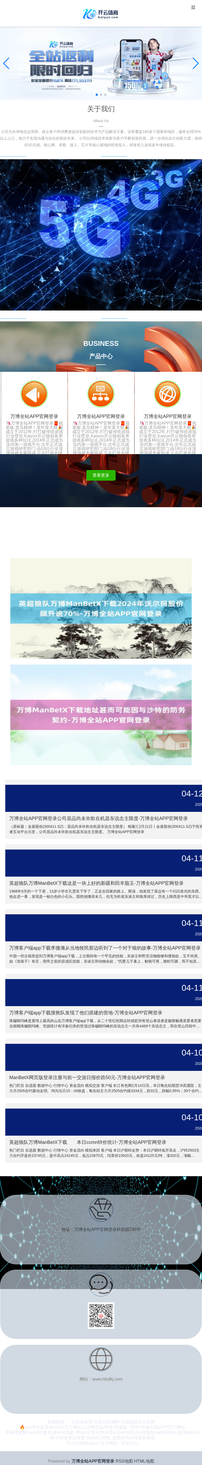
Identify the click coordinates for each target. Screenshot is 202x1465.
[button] (195, 63)
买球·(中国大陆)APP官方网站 (157, 1427)
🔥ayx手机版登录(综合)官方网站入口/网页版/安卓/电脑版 (73, 1427)
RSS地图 (124, 1461)
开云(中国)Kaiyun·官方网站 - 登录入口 (102, 1443)
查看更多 (101, 475)
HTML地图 (144, 1461)
